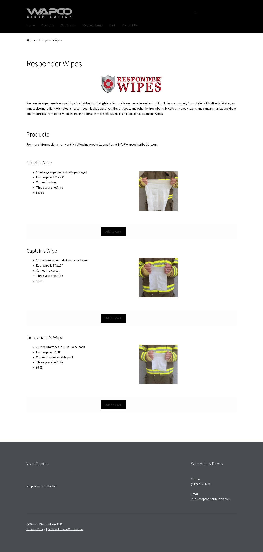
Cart (112, 25)
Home (30, 25)
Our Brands (68, 25)
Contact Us (129, 25)
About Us (48, 25)
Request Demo (93, 25)
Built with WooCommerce (65, 529)
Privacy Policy (35, 529)
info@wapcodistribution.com (211, 499)
